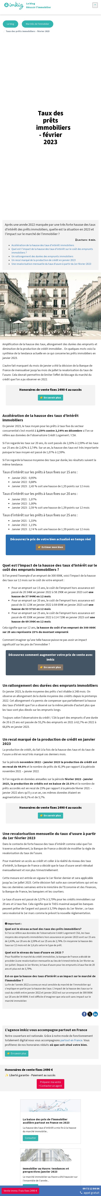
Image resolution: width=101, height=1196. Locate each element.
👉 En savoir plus (16, 1053)
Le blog (10, 24)
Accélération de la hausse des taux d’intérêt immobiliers (42, 245)
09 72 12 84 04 (91, 1188)
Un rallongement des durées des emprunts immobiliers (42, 256)
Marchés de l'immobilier (37, 24)
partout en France (71, 1040)
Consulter (30, 1138)
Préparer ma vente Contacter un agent (50, 1084)
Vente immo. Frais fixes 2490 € (20, 1191)
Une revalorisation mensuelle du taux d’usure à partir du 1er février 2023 (51, 264)
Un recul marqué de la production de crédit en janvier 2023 (43, 260)
